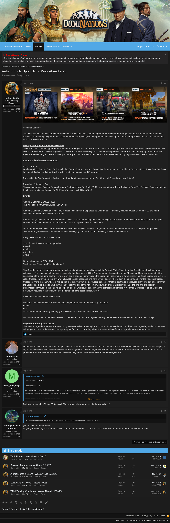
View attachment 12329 (34, 380)
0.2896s (148, 520)
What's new (51, 46)
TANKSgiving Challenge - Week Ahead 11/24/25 (33, 491)
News (28, 46)
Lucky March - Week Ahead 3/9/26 (26, 482)
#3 (165, 371)
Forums (38, 46)
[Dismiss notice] (165, 54)
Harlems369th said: (33, 376)
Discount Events (33, 459)
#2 (165, 342)
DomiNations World (13, 46)
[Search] (161, 46)
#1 (165, 83)
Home (162, 516)
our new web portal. (136, 61)
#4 (165, 411)
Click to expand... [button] (95, 399)
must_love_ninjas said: (34, 416)
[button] (59, 46)
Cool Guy (154, 476)
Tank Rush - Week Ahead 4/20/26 (25, 456)
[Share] (161, 83)
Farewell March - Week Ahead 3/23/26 (28, 465)
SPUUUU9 (154, 459)
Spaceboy (154, 468)
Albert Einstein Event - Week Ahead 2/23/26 (31, 474)
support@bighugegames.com (102, 61)
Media (66, 46)
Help (156, 516)
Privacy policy (146, 516)
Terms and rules (132, 516)
